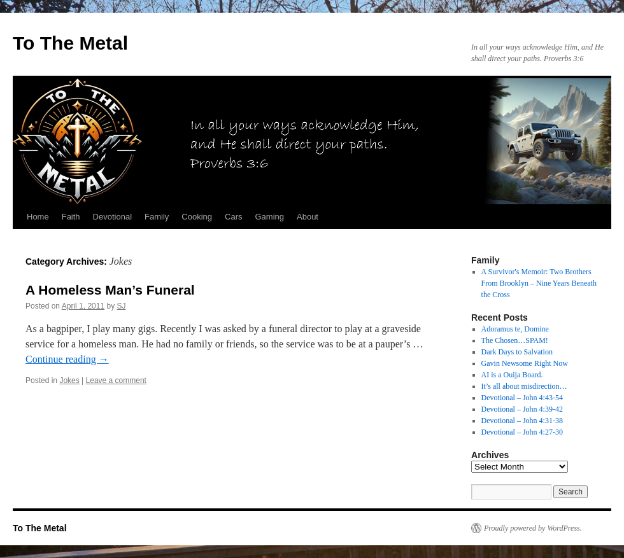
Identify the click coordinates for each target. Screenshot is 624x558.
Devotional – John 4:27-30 (522, 432)
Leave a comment (116, 380)
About (307, 216)
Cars (233, 216)
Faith (71, 216)
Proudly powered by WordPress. (533, 528)
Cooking (196, 216)
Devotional (112, 216)
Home (38, 216)
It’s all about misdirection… (524, 386)
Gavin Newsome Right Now (524, 363)
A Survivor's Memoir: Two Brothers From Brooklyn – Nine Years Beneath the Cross (539, 283)
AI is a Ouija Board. (512, 374)
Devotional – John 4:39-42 (522, 409)
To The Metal (70, 42)
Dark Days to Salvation (517, 351)
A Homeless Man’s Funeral (110, 289)
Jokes (69, 380)
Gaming (269, 216)
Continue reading (67, 359)
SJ (121, 306)
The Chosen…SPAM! (514, 340)
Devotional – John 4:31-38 (522, 420)
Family (157, 216)
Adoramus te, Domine (515, 328)
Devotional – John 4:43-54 (522, 397)
